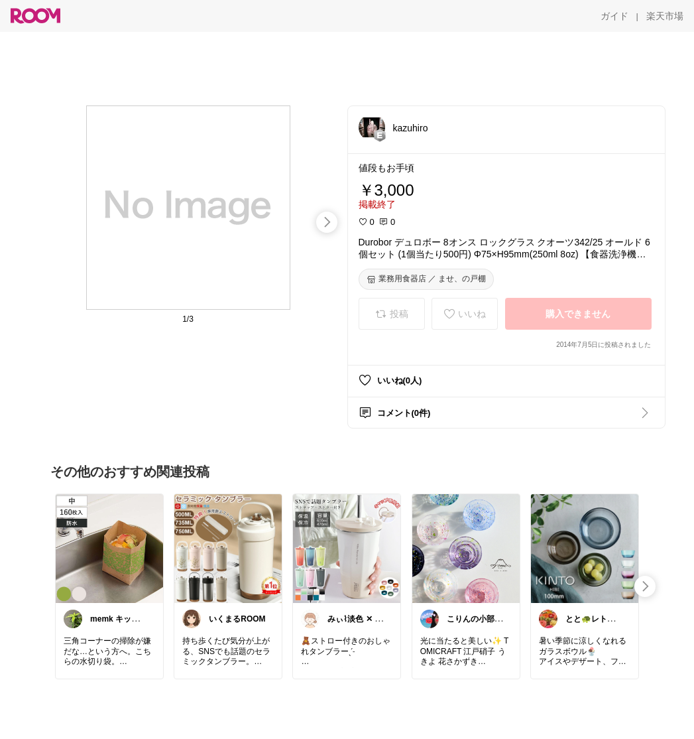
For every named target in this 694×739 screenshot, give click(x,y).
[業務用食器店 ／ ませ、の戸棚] (426, 279)
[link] (109, 548)
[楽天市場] (664, 16)
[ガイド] (614, 16)
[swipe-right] (326, 222)
